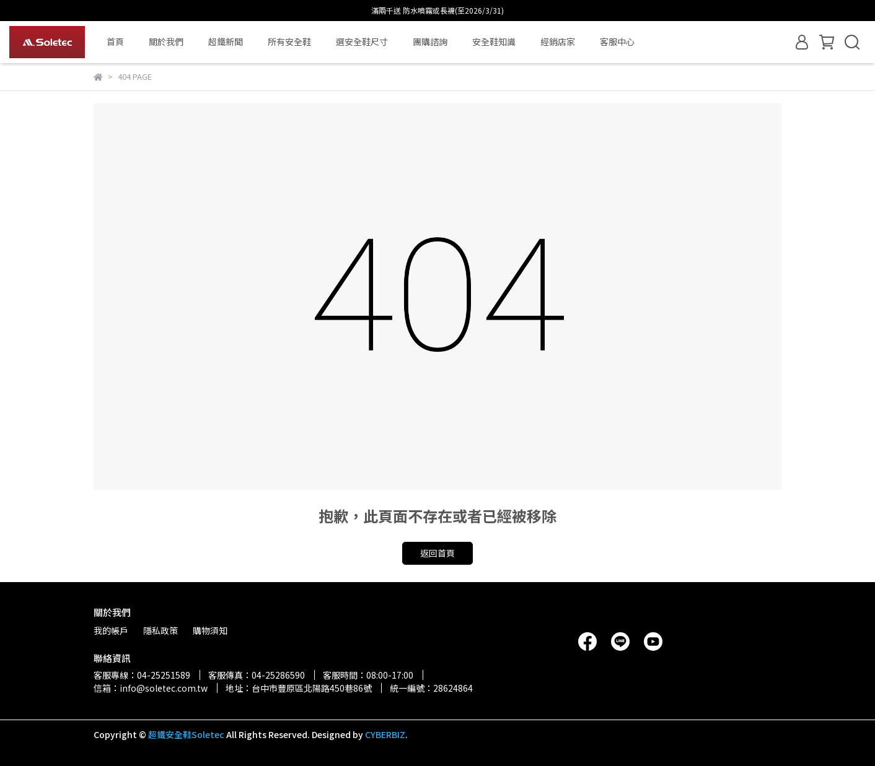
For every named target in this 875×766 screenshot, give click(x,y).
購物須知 (210, 630)
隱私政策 (160, 630)
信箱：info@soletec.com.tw (151, 688)
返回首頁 (437, 553)
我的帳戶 (111, 630)
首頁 (115, 41)
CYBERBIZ (385, 734)
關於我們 (166, 41)
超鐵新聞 (225, 41)
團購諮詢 (430, 41)
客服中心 (617, 41)
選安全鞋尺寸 (362, 41)
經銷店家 (557, 41)
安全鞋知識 (494, 41)
